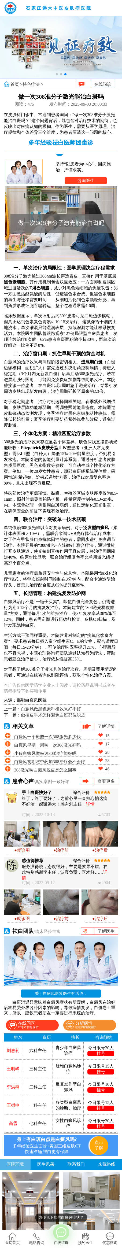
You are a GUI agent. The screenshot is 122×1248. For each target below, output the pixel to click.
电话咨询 (36, 1238)
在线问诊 (102, 84)
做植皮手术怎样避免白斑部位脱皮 (53, 715)
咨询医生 (85, 180)
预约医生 (85, 1238)
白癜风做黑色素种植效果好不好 (51, 709)
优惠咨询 (109, 1238)
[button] (57, 74)
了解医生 (106, 931)
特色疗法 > (33, 84)
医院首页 (12, 1238)
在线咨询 (61, 1234)
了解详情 (106, 726)
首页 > (16, 84)
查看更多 (106, 781)
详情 (90, 804)
